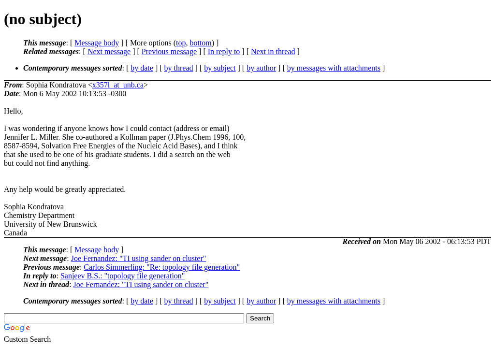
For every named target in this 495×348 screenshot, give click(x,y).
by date (142, 68)
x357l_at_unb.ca (118, 85)
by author (261, 68)
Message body (96, 43)
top (181, 43)
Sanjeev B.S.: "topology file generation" (122, 276)
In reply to (224, 51)
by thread (178, 68)
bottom (200, 43)
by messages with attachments (333, 68)
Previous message (169, 51)
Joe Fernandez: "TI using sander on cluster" (138, 258)
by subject (219, 68)
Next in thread (273, 51)
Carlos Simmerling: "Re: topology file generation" (162, 267)
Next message (109, 51)
